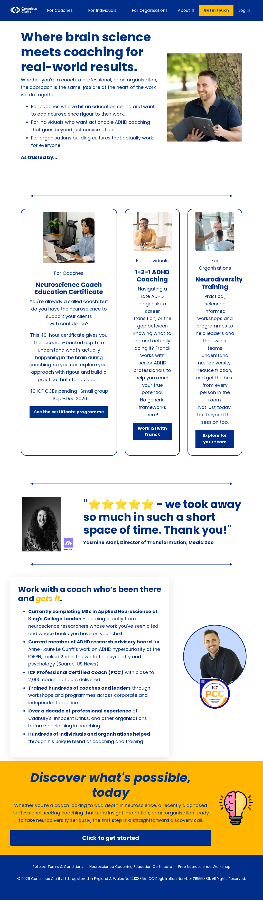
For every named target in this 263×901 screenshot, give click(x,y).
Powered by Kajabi (131, 887)
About (186, 10)
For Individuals (102, 10)
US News (86, 664)
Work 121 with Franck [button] (152, 431)
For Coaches (60, 10)
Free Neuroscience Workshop (204, 867)
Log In (244, 10)
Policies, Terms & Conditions (58, 867)
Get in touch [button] (216, 10)
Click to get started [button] (110, 838)
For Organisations (149, 10)
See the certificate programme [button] (69, 412)
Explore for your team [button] (215, 439)
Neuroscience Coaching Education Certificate (130, 867)
